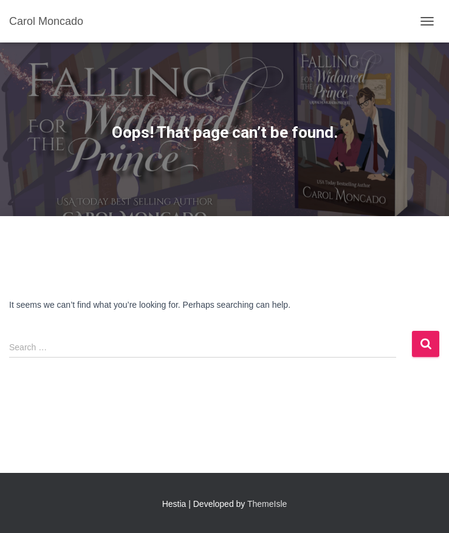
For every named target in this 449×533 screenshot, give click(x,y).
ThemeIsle (267, 504)
